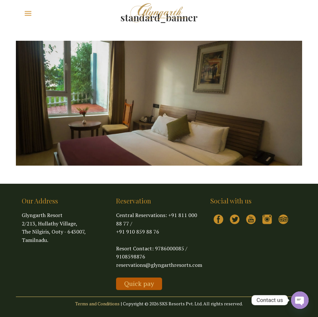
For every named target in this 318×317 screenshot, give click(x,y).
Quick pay (139, 283)
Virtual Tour (79, 13)
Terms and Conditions (97, 304)
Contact (107, 13)
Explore (48, 13)
